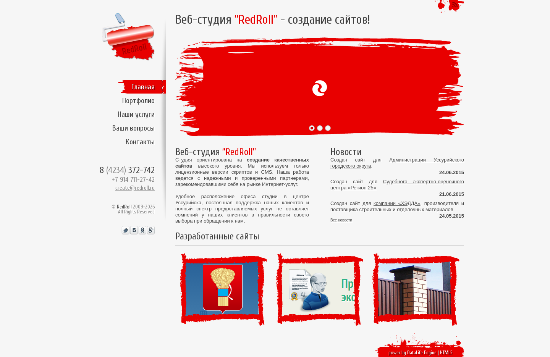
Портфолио (138, 100)
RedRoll (124, 207)
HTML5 (446, 352)
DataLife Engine (422, 352)
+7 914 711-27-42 (133, 180)
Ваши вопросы (133, 128)
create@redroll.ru (135, 188)
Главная (143, 86)
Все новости (341, 220)
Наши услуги (136, 114)
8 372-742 (127, 170)
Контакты (140, 141)
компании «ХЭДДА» (397, 203)
